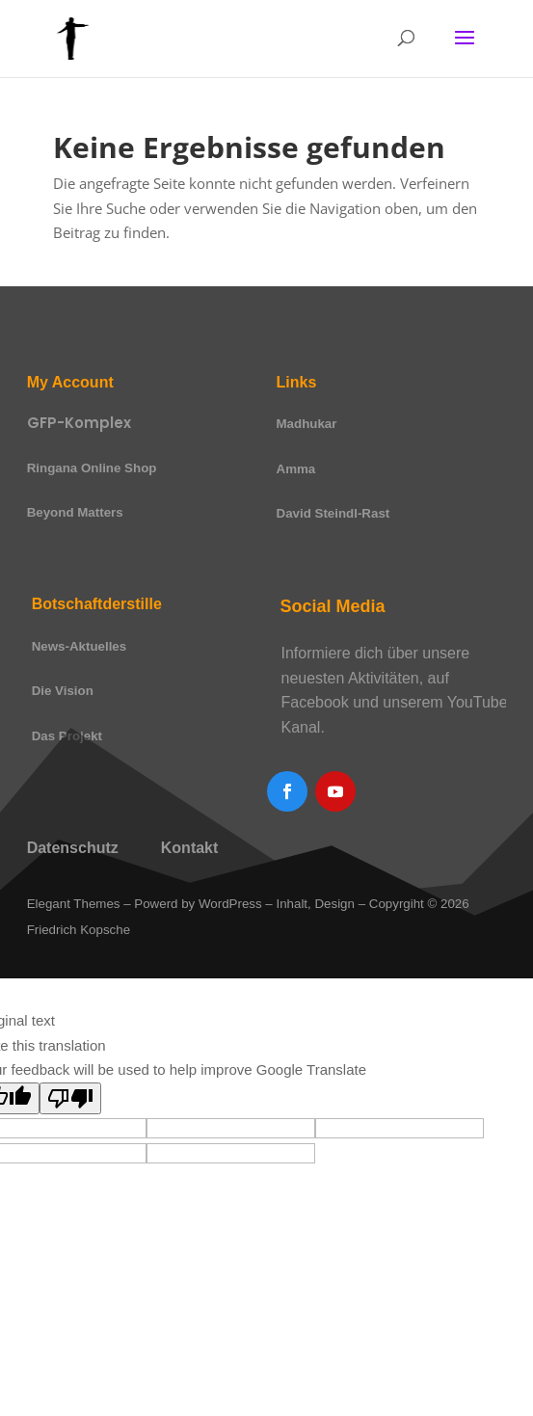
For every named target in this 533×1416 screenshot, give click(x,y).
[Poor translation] (70, 1098)
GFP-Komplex (79, 423)
